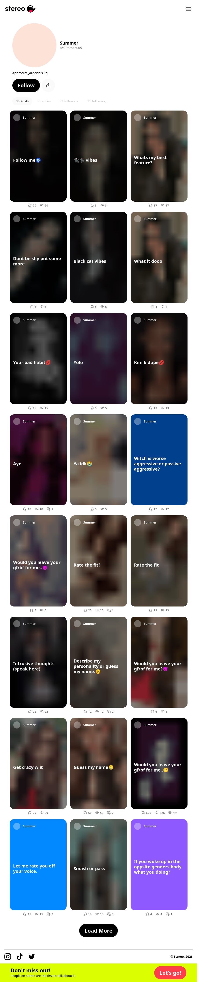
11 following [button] (96, 101)
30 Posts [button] (22, 101)
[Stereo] (20, 9)
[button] (26, 85)
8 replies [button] (44, 101)
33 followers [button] (69, 101)
